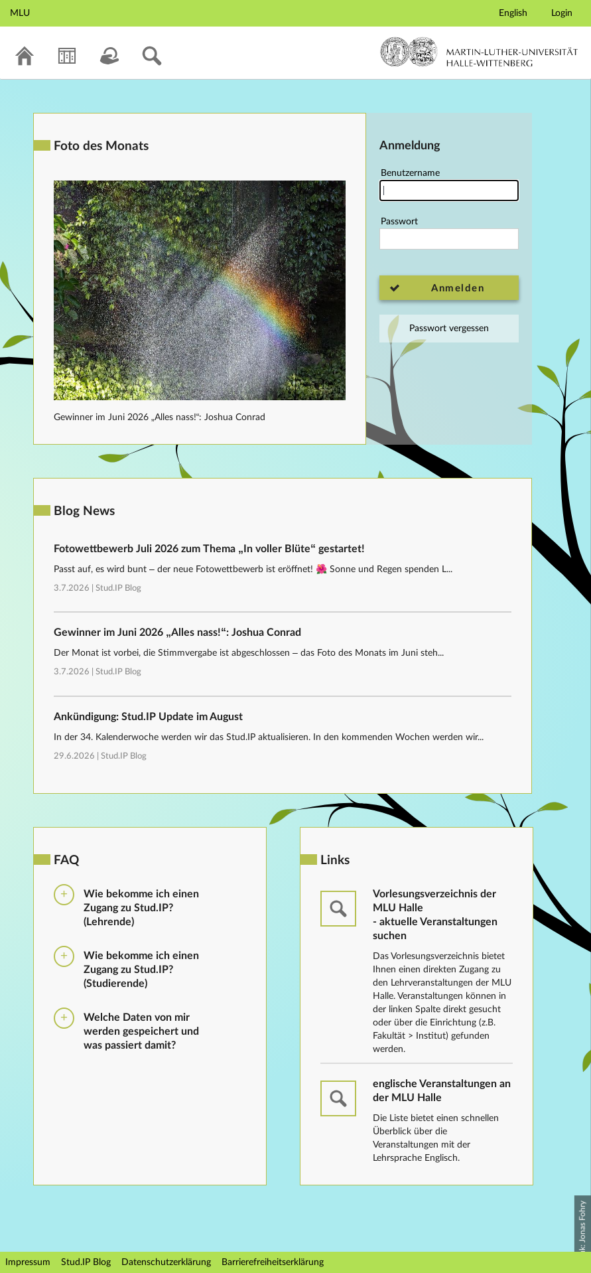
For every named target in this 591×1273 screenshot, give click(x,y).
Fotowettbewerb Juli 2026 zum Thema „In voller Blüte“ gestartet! (209, 549)
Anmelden (457, 288)
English (513, 13)
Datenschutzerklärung (166, 1262)
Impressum (27, 1262)
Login (561, 13)
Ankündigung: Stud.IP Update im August (148, 716)
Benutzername (449, 185)
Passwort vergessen (449, 328)
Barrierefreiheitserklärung (273, 1262)
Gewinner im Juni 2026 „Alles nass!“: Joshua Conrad (159, 417)
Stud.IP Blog (118, 588)
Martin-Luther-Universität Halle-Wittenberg (479, 52)
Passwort (449, 233)
